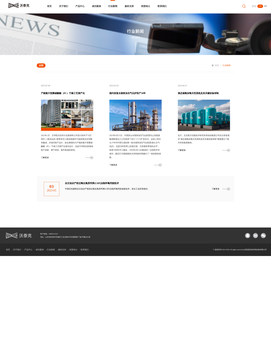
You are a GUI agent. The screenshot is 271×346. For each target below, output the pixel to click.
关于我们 (63, 6)
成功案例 (96, 6)
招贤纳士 (145, 6)
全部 (41, 65)
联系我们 (162, 6)
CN (260, 6)
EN (265, 6)
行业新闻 (112, 6)
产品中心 (80, 6)
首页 (49, 6)
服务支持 (129, 6)
